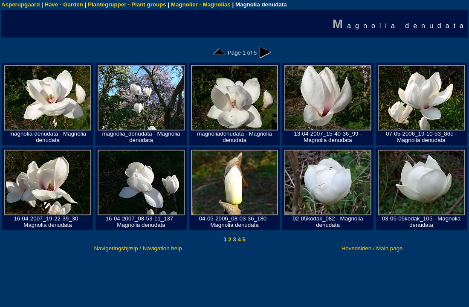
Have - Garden (64, 4)
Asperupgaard (20, 4)
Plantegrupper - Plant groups (127, 4)
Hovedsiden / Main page (372, 248)
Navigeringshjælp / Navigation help (138, 248)
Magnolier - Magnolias (201, 4)
